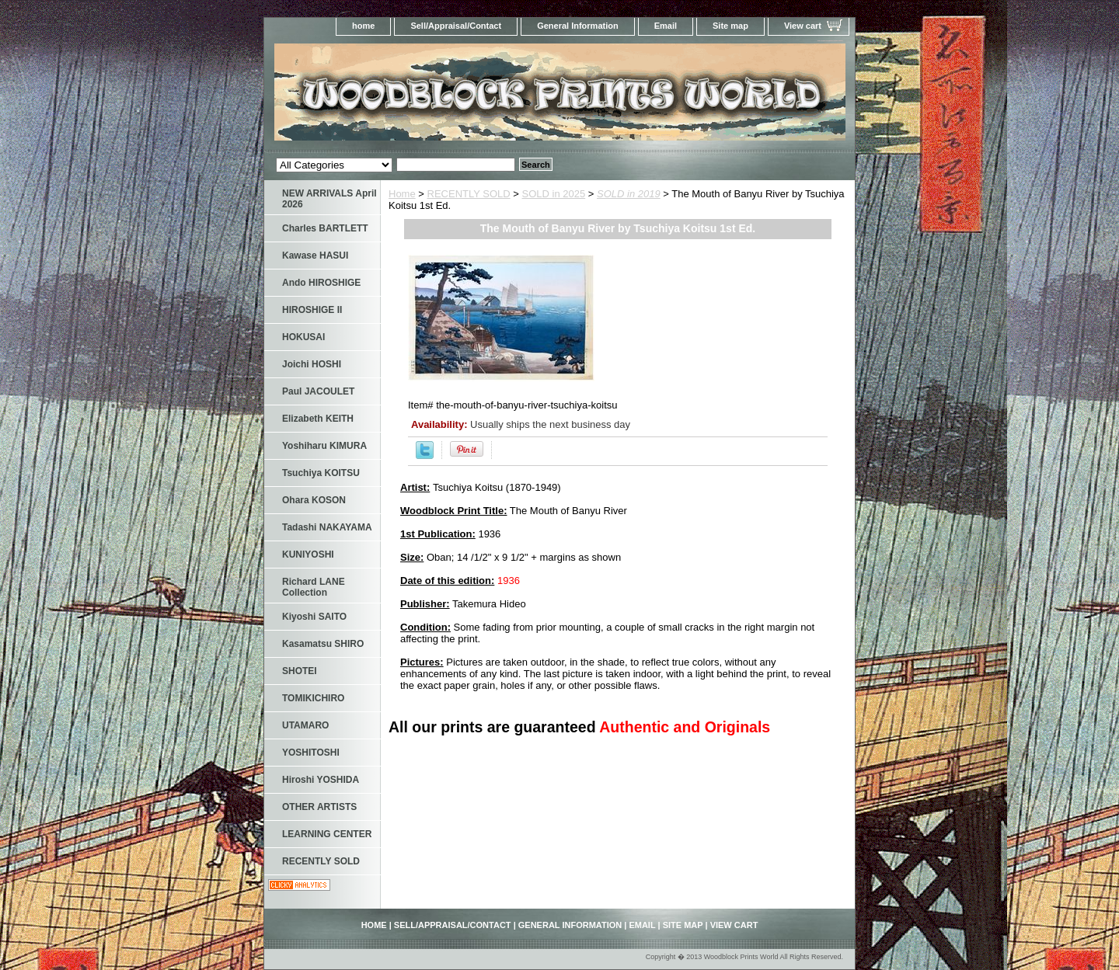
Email (665, 25)
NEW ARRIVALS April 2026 (329, 199)
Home (402, 194)
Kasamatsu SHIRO (323, 643)
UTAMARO (305, 725)
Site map (730, 25)
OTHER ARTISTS (319, 806)
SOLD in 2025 (554, 194)
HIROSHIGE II (312, 309)
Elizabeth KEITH (318, 418)
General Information (578, 25)
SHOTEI (299, 671)
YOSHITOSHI (311, 752)
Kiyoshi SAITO (314, 616)
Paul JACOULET (318, 391)
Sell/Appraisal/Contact (455, 25)
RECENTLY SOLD (469, 194)
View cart (802, 25)
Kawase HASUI (315, 255)
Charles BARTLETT (325, 228)
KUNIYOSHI (308, 554)
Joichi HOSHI (311, 364)
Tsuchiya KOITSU (321, 473)
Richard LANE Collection (313, 587)
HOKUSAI (303, 337)
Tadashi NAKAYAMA (327, 527)
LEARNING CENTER (326, 834)
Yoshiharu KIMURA (324, 445)
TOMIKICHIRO (313, 698)
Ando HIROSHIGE (321, 282)
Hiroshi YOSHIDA (320, 779)
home (363, 25)
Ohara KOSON (314, 500)
